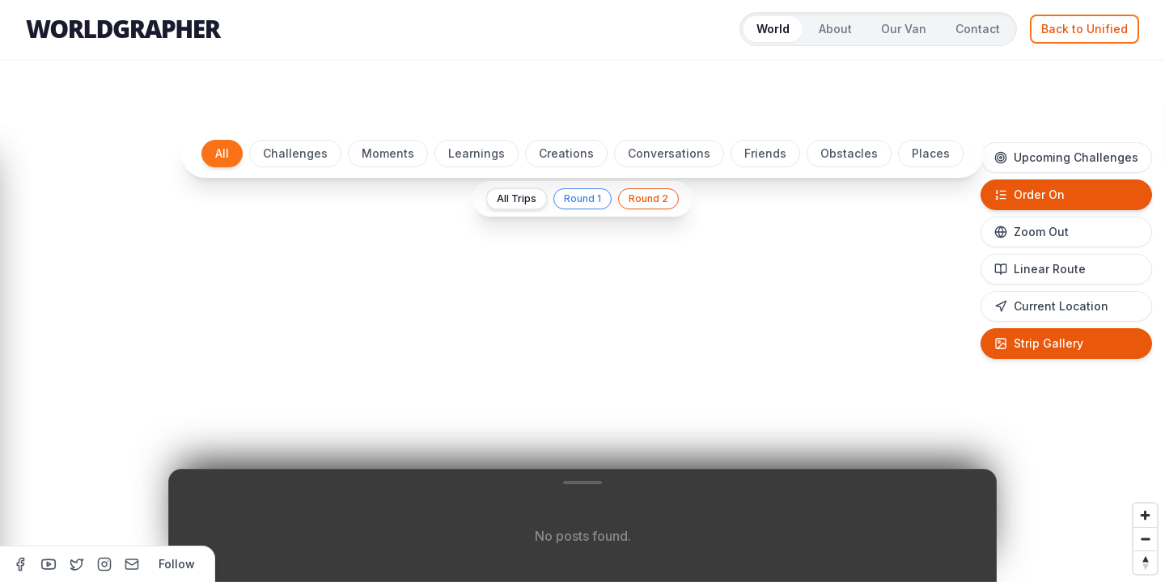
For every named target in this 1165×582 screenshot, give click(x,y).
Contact (977, 29)
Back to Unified (1084, 29)
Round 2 (648, 198)
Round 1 (582, 198)
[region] (582, 349)
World (773, 29)
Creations (566, 153)
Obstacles (849, 153)
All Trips (516, 198)
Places (931, 153)
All (222, 153)
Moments (388, 153)
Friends (765, 153)
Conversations (669, 153)
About (835, 29)
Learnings (476, 153)
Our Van (903, 29)
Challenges (295, 153)
